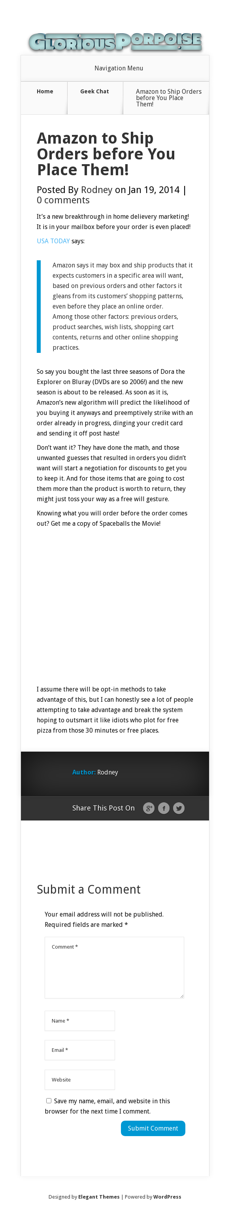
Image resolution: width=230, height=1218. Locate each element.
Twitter (179, 808)
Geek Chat (94, 92)
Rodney (97, 189)
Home (45, 92)
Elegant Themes (99, 1197)
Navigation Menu (118, 68)
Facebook (164, 808)
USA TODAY (53, 241)
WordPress (167, 1197)
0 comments (63, 200)
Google (149, 808)
